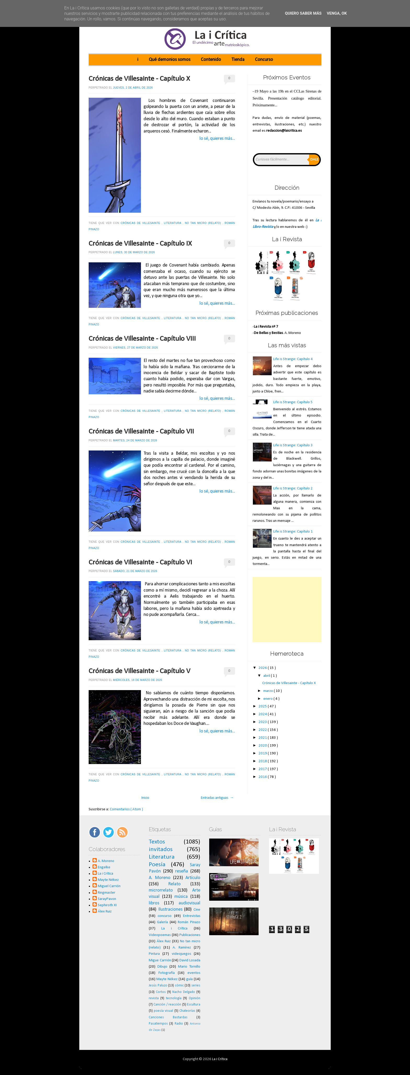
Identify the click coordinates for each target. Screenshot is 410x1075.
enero (268, 699)
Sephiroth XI (107, 905)
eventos (193, 973)
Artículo (192, 877)
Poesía (157, 865)
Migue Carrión (160, 960)
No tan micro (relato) (204, 223)
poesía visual (163, 1011)
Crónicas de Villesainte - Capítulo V (139, 671)
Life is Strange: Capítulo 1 (293, 532)
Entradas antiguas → (217, 798)
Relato (174, 884)
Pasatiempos (158, 1023)
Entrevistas (191, 916)
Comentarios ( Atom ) (126, 809)
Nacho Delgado (183, 992)
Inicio (145, 798)
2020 (263, 746)
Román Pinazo (189, 922)
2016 (263, 777)
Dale (314, 159)
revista (154, 998)
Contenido (211, 59)
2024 (263, 714)
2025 (263, 706)
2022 (263, 730)
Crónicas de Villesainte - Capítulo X (139, 79)
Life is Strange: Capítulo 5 (293, 402)
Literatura (173, 223)
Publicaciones (189, 935)
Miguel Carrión (109, 886)
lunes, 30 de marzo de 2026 (134, 252)
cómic (179, 985)
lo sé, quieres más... (217, 138)
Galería (162, 922)
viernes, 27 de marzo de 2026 (135, 347)
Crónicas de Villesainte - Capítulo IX (140, 243)
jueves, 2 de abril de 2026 (133, 87)
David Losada (189, 960)
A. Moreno (106, 861)
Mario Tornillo (189, 967)
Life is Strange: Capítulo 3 (293, 445)
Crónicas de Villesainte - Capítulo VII (141, 431)
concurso (165, 916)
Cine (196, 910)
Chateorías (187, 1011)
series (195, 985)
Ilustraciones (170, 909)
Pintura (154, 954)
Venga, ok (337, 13)
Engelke (104, 867)
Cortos (161, 992)
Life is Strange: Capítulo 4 (293, 359)
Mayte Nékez (108, 880)
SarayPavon (107, 899)
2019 (263, 753)
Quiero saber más (303, 13)
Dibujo (162, 967)
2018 (263, 761)
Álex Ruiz (105, 912)
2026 (263, 668)
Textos (157, 842)
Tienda (237, 59)
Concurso (264, 59)
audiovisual (189, 903)
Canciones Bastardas (168, 1017)
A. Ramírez (182, 948)
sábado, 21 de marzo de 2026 (135, 571)
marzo (268, 691)
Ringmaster (106, 893)
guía (189, 979)
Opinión (194, 998)
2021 (263, 738)
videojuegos (181, 954)
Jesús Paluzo (158, 985)
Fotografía (166, 973)
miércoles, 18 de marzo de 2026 (137, 680)
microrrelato (161, 890)
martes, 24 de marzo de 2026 (135, 440)
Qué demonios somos (169, 59)
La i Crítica (105, 874)
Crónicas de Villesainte (141, 223)
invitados (161, 849)
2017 (263, 769)
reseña (181, 871)
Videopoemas (160, 935)
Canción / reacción (167, 1004)
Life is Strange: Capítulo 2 (293, 488)
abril (267, 676)
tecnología (173, 998)
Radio (179, 1023)
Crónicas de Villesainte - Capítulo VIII (142, 339)
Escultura (193, 1004)
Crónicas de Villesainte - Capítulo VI (140, 562)
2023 (263, 722)
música (181, 896)
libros (154, 903)
